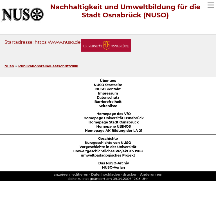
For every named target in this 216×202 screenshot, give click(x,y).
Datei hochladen (105, 174)
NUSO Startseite (108, 85)
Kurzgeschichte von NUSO (108, 143)
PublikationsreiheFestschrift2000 (48, 66)
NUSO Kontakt (108, 89)
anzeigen (61, 174)
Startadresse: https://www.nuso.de (42, 42)
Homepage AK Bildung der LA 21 (113, 130)
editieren (80, 174)
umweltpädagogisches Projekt (108, 155)
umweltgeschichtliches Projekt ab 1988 (108, 151)
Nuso (9, 66)
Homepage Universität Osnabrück (114, 118)
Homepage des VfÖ (113, 114)
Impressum (108, 93)
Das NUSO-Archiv (113, 163)
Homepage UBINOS (113, 126)
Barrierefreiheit (108, 102)
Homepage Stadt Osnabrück (114, 122)
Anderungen (151, 174)
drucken (130, 174)
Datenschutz (108, 97)
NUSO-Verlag (113, 167)
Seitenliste (108, 106)
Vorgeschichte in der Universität (108, 147)
